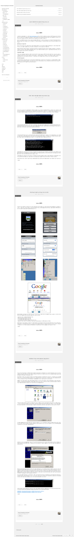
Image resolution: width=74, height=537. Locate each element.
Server (4, 30)
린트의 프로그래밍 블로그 (6, 74)
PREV (36, 524)
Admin (3, 70)
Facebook (23, 535)
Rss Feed (17, 535)
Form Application (6, 50)
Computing (5, 26)
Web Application (6, 48)
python (5, 41)
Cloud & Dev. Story (5, 8)
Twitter (20, 535)
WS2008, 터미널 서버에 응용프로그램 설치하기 (24, 14)
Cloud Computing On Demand (7, 5)
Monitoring (5, 36)
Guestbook (3, 69)
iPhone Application (6, 54)
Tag (2, 65)
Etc (3, 57)
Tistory (56, 535)
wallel (61, 535)
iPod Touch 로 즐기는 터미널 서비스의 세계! (23, 12)
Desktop (5, 29)
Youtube (25, 535)
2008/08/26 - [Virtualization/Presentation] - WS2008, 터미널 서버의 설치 (29, 492)
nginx (4, 37)
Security (5, 23)
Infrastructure (5, 22)
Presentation (5, 27)
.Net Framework (6, 47)
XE (4, 61)
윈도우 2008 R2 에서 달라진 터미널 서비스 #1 (23, 8)
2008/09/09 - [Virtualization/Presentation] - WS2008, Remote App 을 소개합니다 (30, 491)
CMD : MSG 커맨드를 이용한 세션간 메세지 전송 (24, 10)
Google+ (28, 535)
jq (4, 58)
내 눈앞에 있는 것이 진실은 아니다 (23, 81)
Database (5, 55)
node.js (5, 44)
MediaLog (3, 66)
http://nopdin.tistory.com (34, 36)
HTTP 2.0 (5, 40)
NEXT (42, 524)
